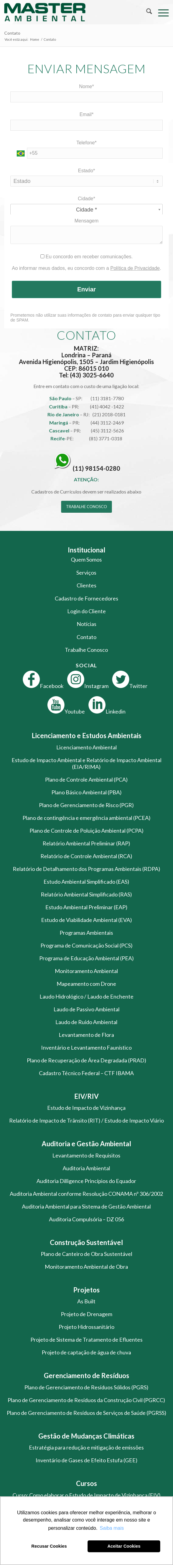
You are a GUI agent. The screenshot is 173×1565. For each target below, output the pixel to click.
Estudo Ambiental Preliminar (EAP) (86, 907)
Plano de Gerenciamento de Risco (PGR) (86, 805)
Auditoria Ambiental (86, 1168)
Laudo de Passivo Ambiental (86, 1009)
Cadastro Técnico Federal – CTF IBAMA (86, 1073)
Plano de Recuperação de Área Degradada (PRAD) (86, 1060)
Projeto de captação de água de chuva (86, 1352)
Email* (86, 114)
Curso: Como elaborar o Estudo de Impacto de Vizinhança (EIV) (86, 1495)
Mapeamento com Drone (86, 983)
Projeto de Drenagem (86, 1314)
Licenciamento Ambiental (86, 747)
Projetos (86, 1290)
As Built (86, 1301)
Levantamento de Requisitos (86, 1155)
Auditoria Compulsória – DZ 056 (86, 1219)
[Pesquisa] (146, 12)
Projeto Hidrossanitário (86, 1326)
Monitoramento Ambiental (86, 971)
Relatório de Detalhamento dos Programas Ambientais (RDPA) (86, 868)
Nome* (86, 86)
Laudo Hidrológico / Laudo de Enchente (86, 996)
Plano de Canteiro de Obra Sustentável (86, 1253)
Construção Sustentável (86, 1242)
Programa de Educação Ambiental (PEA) (86, 958)
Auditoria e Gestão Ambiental (86, 1144)
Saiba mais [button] (112, 1528)
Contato (12, 33)
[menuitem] (146, 12)
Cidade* (86, 198)
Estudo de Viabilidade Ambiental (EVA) (86, 920)
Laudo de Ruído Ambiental (86, 1022)
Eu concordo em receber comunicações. (86, 256)
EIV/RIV (86, 1096)
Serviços (86, 572)
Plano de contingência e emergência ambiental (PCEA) (86, 817)
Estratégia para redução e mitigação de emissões (86, 1447)
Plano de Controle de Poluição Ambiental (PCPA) (86, 830)
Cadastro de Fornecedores (86, 598)
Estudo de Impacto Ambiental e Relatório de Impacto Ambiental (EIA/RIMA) (86, 763)
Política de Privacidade (135, 268)
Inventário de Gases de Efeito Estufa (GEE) (86, 1460)
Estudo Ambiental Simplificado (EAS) (86, 881)
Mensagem (86, 220)
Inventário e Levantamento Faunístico (86, 1047)
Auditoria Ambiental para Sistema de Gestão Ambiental (86, 1206)
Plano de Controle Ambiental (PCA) (86, 779)
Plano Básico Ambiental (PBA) (86, 792)
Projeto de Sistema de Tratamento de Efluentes (86, 1339)
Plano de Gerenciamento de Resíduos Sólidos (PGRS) (86, 1387)
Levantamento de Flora (86, 1034)
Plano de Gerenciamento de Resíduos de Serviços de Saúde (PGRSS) (86, 1412)
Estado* (86, 170)
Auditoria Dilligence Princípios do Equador (86, 1181)
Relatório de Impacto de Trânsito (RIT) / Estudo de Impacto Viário (86, 1120)
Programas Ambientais (86, 932)
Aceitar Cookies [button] (123, 1546)
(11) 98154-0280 (96, 468)
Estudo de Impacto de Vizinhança (86, 1107)
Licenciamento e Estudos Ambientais (86, 735)
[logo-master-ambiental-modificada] (70, 12)
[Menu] (160, 12)
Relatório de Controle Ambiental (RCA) (86, 856)
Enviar (86, 289)
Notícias (86, 624)
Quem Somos (86, 559)
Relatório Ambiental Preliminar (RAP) (86, 843)
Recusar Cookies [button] (49, 1546)
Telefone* (86, 142)
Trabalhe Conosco (86, 649)
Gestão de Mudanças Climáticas (86, 1436)
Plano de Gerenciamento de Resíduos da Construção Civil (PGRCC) (86, 1400)
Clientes (86, 585)
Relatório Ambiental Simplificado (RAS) (86, 894)
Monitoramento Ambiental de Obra (86, 1266)
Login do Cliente (86, 611)
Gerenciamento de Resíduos (86, 1375)
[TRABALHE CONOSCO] (86, 507)
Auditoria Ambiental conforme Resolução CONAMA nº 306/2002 (86, 1193)
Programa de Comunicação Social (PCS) (86, 945)
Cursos (86, 1483)
